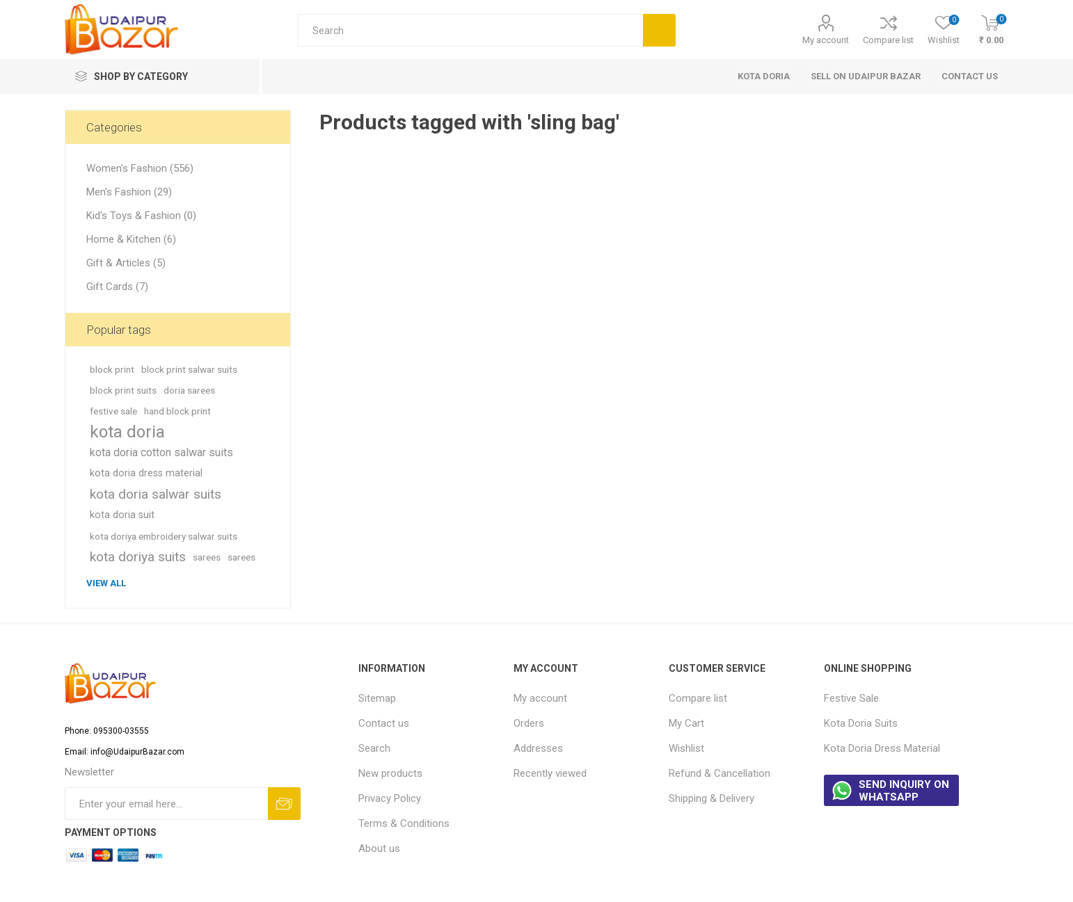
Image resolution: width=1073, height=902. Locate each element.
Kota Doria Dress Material (882, 748)
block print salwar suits (189, 369)
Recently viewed (550, 773)
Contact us (383, 723)
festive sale (113, 411)
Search (374, 748)
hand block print (177, 411)
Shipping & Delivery (711, 798)
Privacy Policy (389, 798)
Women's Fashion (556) (139, 168)
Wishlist (686, 748)
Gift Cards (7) (117, 286)
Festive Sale (851, 698)
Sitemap (377, 698)
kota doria (127, 432)
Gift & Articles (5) (126, 263)
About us (379, 848)
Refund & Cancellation (719, 773)
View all (106, 583)
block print (112, 369)
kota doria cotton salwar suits (161, 452)
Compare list (888, 40)
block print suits (123, 390)
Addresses (538, 748)
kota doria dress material (146, 473)
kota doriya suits (138, 557)
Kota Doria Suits (861, 723)
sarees (207, 557)
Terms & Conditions (404, 823)
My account (825, 40)
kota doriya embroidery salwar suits (163, 536)
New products (390, 773)
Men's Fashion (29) (129, 192)
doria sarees (189, 390)
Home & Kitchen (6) (131, 239)
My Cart (686, 723)
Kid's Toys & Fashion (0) (141, 215)
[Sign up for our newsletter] (166, 803)
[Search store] (470, 30)
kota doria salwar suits (155, 494)
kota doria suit (122, 515)
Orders (529, 723)
